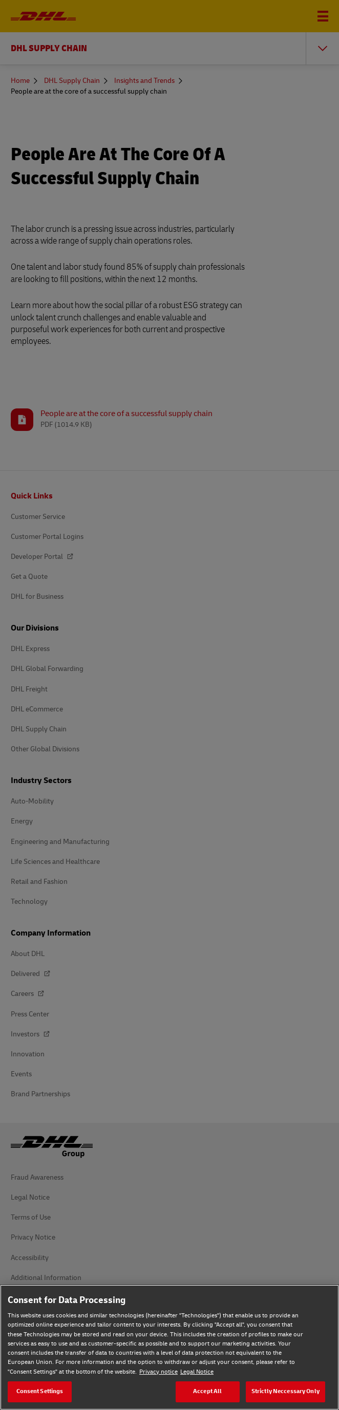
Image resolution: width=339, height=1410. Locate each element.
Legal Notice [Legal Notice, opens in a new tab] (197, 1372)
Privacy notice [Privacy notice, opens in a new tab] (158, 1372)
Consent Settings (39, 1391)
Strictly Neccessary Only (285, 1391)
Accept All (207, 1391)
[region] (169, 1347)
